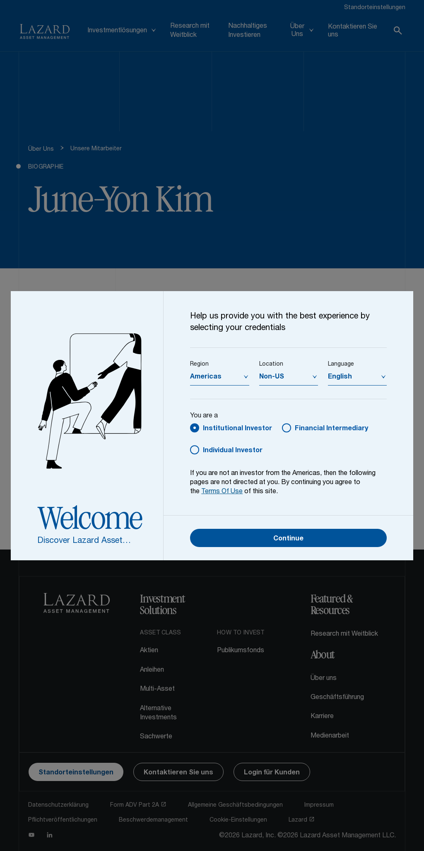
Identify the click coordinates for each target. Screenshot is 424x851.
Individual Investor (233, 451)
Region (199, 364)
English (340, 377)
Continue (288, 539)
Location (271, 364)
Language (341, 364)
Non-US (271, 377)
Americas (206, 377)
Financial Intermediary (331, 429)
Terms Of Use (222, 492)
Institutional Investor (237, 429)
